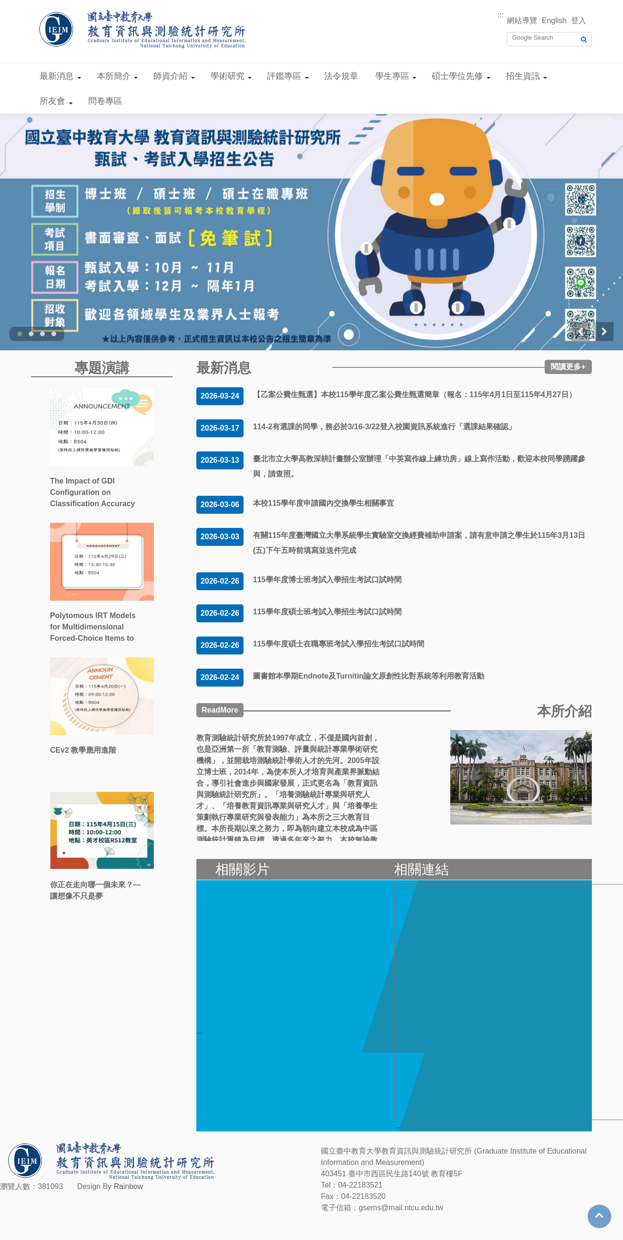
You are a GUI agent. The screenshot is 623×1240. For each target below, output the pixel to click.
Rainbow (128, 1186)
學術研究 (227, 76)
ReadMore (220, 710)
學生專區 (392, 76)
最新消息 (57, 76)
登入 (578, 21)
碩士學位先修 (457, 76)
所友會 (52, 101)
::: (500, 15)
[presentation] (580, 331)
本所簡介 (114, 76)
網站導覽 (522, 21)
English (554, 21)
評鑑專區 (284, 76)
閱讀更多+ (568, 367)
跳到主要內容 (22, 5)
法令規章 (341, 76)
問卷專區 (105, 101)
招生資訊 (523, 76)
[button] (19, 334)
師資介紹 (170, 76)
